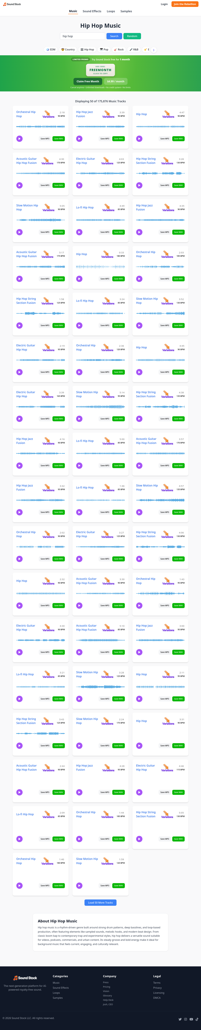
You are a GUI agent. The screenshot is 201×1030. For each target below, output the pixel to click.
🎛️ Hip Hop (87, 49)
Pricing (106, 986)
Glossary (107, 995)
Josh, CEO (108, 1004)
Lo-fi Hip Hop (85, 207)
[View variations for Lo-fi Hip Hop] (108, 207)
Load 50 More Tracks (100, 902)
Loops (111, 11)
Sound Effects (92, 11)
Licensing (158, 992)
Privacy (157, 987)
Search (114, 36)
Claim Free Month (88, 81)
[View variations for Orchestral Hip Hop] (48, 114)
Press (106, 982)
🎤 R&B (134, 49)
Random (132, 36)
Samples (126, 11)
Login (164, 4)
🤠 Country (68, 49)
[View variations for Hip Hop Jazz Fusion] (108, 114)
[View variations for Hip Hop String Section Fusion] (167, 160)
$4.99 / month (115, 81)
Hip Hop (141, 114)
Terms (156, 982)
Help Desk (108, 999)
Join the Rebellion (185, 4)
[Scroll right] (154, 50)
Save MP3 (45, 138)
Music (73, 11)
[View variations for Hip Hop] (168, 114)
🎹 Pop (104, 49)
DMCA (157, 998)
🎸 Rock (119, 49)
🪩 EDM (50, 49)
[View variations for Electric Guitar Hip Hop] (107, 160)
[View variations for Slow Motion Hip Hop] (48, 207)
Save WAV (58, 138)
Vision (106, 991)
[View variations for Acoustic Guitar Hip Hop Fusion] (47, 160)
